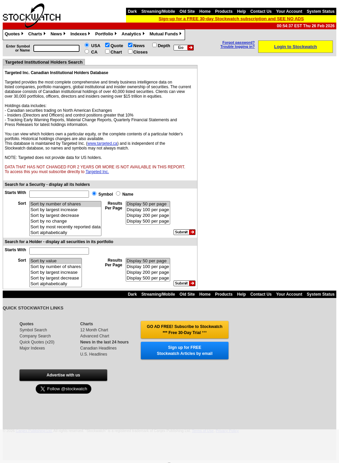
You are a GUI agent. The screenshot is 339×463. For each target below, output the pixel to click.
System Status (321, 11)
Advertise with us (63, 375)
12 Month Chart (94, 330)
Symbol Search (33, 330)
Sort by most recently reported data (65, 227)
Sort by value (56, 261)
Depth (164, 45)
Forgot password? (238, 42)
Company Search (35, 336)
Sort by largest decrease (65, 216)
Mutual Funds (166, 34)
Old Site (187, 11)
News (59, 34)
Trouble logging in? (237, 46)
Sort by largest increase (65, 210)
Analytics (134, 34)
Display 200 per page (148, 216)
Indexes (81, 34)
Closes (140, 52)
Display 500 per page (148, 221)
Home (205, 11)
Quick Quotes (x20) (37, 342)
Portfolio (106, 34)
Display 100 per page (148, 210)
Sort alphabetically (65, 233)
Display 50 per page (148, 204)
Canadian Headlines (98, 348)
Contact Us (261, 11)
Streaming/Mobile (158, 11)
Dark (132, 11)
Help (241, 11)
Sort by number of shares (65, 204)
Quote (117, 45)
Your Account (289, 11)
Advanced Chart (94, 336)
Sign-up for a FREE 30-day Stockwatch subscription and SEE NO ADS (231, 18)
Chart (116, 52)
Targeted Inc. (97, 171)
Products (224, 11)
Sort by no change (65, 221)
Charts (37, 34)
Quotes (15, 34)
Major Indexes (32, 348)
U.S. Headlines (93, 354)
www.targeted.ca (102, 143)
